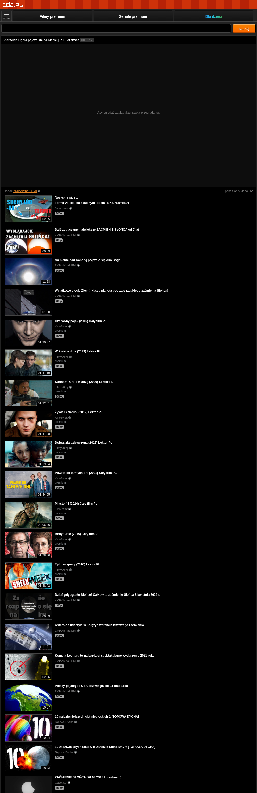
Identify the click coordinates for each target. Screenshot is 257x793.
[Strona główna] (13, 5)
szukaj (244, 29)
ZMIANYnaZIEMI (25, 191)
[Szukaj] (116, 28)
